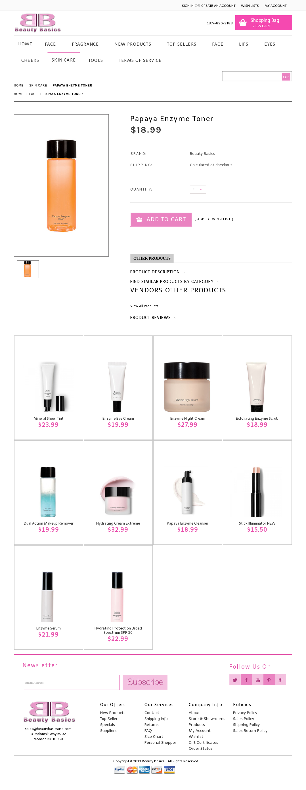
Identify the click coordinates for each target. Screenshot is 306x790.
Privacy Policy (245, 712)
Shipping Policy (246, 724)
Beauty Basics (202, 153)
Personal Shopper (160, 742)
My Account (275, 6)
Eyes (270, 44)
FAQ (148, 730)
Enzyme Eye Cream (118, 418)
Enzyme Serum (48, 628)
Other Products (152, 258)
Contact (151, 712)
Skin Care (64, 60)
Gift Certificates (203, 742)
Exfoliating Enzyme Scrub (257, 418)
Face (50, 44)
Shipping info (156, 718)
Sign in (188, 6)
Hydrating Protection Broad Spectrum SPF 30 (118, 630)
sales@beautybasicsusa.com (48, 729)
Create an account (218, 6)
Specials (107, 724)
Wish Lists (250, 6)
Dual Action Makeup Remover (49, 523)
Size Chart (153, 736)
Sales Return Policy (250, 730)
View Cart (261, 26)
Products (197, 724)
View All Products (144, 306)
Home (19, 85)
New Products (132, 44)
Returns (151, 724)
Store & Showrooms (207, 718)
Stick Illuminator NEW (257, 523)
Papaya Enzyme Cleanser (187, 523)
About (194, 712)
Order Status (201, 748)
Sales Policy (243, 718)
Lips (244, 44)
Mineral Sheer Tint (48, 418)
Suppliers (108, 730)
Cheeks (30, 60)
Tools (95, 60)
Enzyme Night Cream (187, 418)
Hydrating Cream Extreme (118, 523)
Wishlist (196, 736)
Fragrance (85, 44)
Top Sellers (181, 44)
